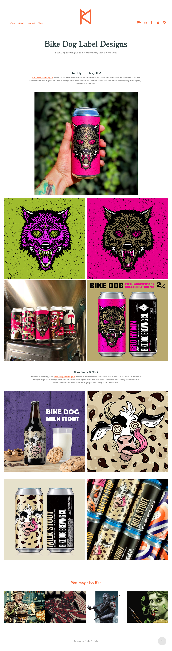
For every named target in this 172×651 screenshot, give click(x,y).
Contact (31, 23)
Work (12, 23)
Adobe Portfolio (91, 641)
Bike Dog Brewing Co (42, 77)
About (21, 23)
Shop (40, 23)
